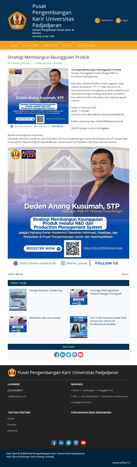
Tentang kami (30, 45)
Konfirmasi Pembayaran (115, 396)
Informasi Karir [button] (86, 45)
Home (13, 45)
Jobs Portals (50, 45)
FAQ (75, 396)
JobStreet (12, 430)
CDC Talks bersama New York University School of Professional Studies (108, 321)
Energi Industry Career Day (46, 290)
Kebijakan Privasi (82, 402)
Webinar (67, 45)
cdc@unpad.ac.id (17, 396)
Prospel (12, 424)
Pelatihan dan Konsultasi (45, 317)
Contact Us (104, 20)
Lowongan (88, 390)
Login (122, 20)
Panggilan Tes (105, 390)
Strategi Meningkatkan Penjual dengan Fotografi (105, 292)
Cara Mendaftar (89, 396)
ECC (129, 462)
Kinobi (11, 418)
